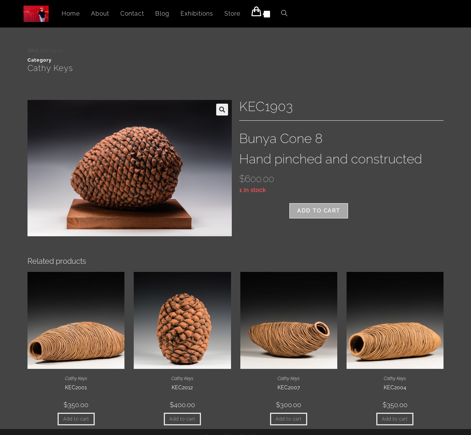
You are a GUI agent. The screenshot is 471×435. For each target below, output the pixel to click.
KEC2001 (76, 387)
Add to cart (318, 210)
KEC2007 (288, 387)
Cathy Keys (50, 68)
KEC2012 (182, 387)
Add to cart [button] (76, 419)
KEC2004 (395, 387)
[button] (222, 110)
